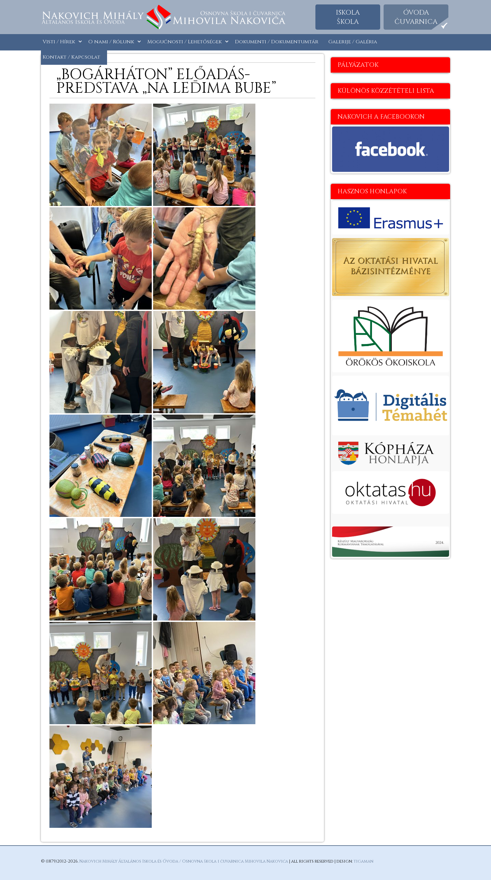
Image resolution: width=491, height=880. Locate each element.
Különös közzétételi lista (386, 91)
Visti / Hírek (59, 41)
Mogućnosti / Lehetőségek (184, 41)
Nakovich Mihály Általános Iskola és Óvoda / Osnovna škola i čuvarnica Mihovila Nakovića (183, 861)
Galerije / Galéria (352, 41)
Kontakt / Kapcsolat (71, 57)
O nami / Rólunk (111, 41)
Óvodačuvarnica (416, 17)
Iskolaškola (348, 17)
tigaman (363, 861)
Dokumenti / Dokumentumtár (276, 41)
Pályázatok (358, 65)
